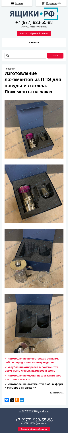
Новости (9, 68)
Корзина (51, 3)
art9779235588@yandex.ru (34, 411)
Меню (19, 3)
